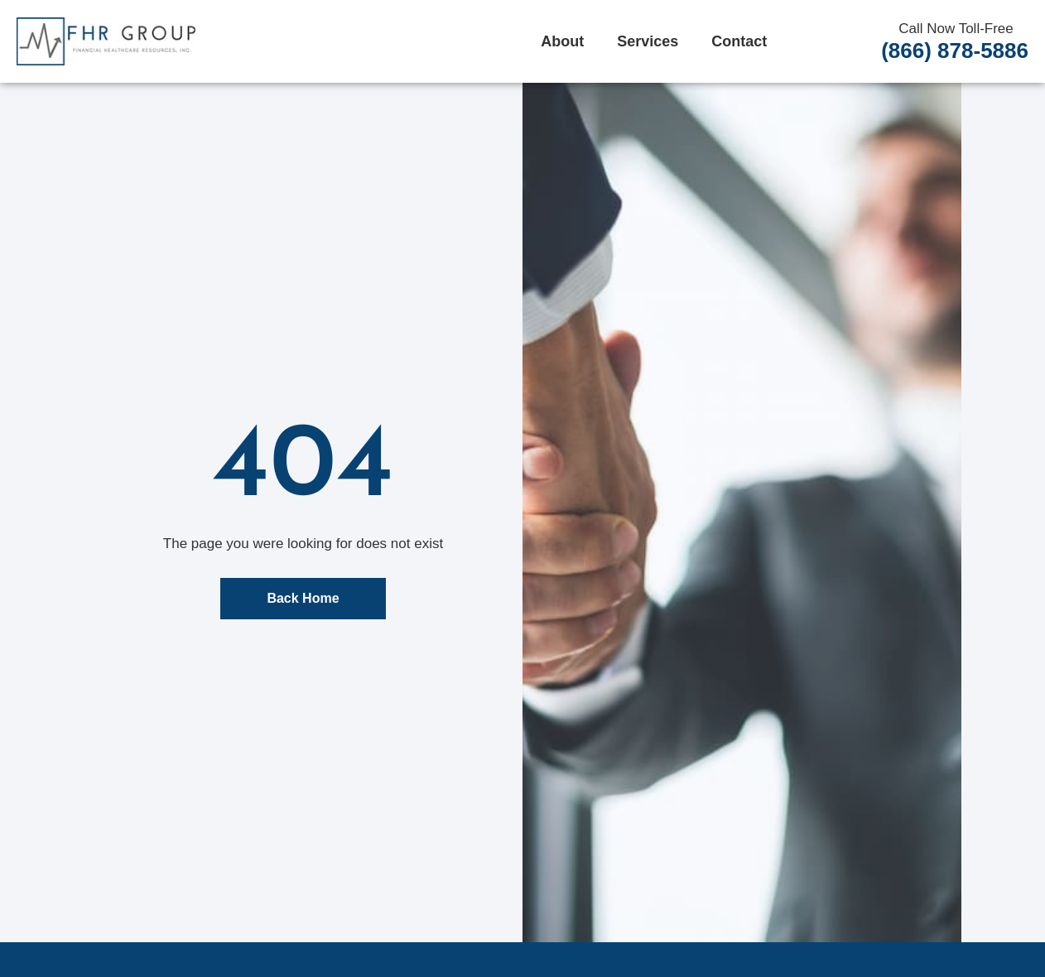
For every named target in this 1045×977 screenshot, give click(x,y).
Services (647, 41)
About (562, 41)
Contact (739, 41)
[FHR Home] (106, 41)
